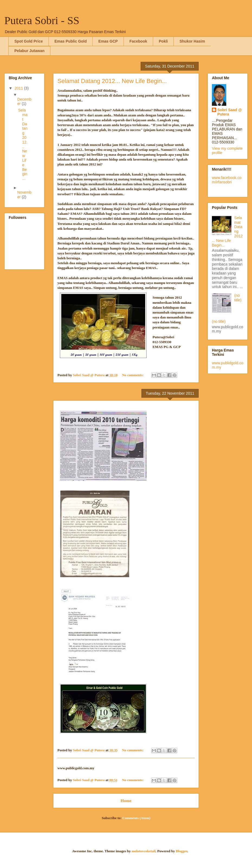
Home (126, 800)
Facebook (138, 41)
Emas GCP (108, 41)
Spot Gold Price (28, 41)
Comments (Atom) (136, 818)
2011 (19, 88)
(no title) (237, 297)
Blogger (181, 851)
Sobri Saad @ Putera (229, 112)
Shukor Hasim (192, 41)
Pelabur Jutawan (29, 51)
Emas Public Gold (70, 41)
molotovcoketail (144, 851)
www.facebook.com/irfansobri (226, 179)
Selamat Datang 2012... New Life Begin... (112, 81)
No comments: (133, 375)
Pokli (163, 41)
